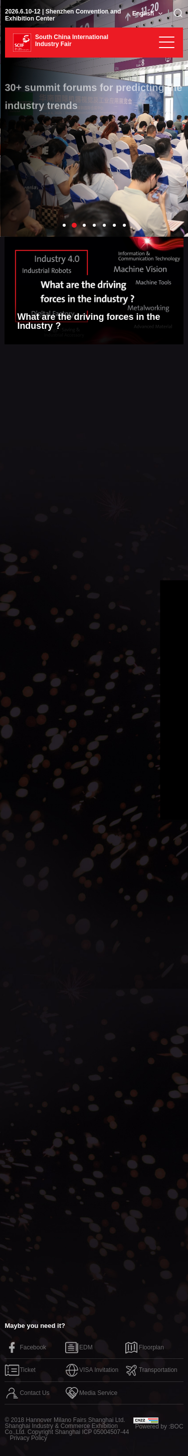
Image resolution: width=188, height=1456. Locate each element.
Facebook (25, 1347)
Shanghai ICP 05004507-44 (92, 1432)
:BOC (175, 1426)
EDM (78, 1347)
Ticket (20, 1369)
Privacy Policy (28, 1438)
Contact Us (27, 1392)
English (143, 13)
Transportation (150, 1369)
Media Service (90, 1392)
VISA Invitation (91, 1369)
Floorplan (144, 1347)
